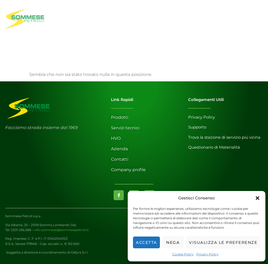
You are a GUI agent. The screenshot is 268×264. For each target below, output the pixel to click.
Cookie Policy (183, 254)
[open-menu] (259, 22)
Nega (173, 242)
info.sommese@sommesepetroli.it (61, 230)
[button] (257, 198)
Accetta (146, 242)
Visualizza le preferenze (223, 242)
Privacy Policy (207, 254)
